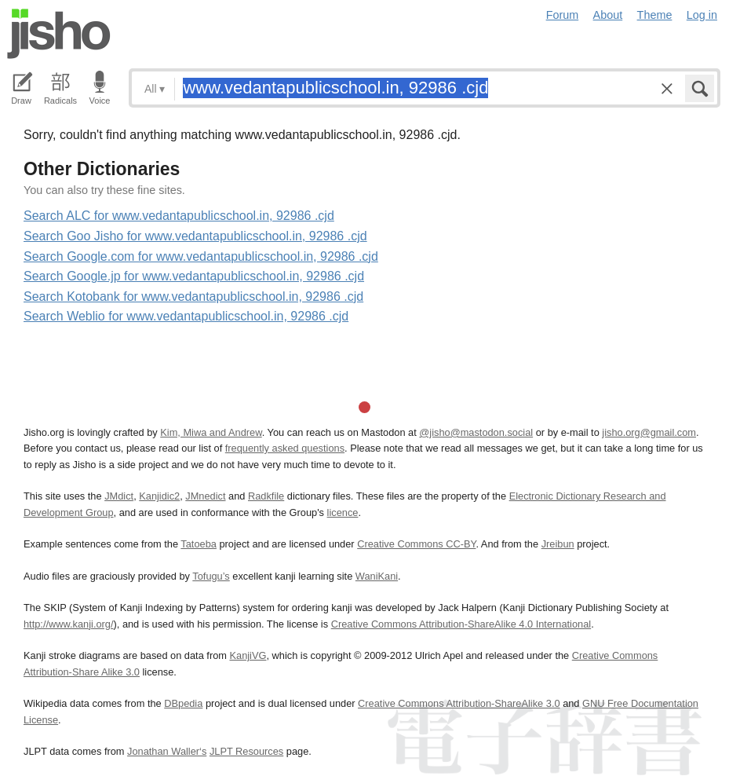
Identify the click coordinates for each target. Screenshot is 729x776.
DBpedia (183, 703)
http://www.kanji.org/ (69, 624)
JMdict (118, 496)
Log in (702, 15)
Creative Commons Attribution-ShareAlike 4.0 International (461, 624)
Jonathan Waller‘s (166, 751)
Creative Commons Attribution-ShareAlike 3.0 (459, 703)
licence (343, 512)
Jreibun (557, 544)
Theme (655, 15)
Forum (562, 15)
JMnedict (205, 496)
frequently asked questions (284, 448)
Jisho (59, 34)
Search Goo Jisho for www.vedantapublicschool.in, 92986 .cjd (195, 236)
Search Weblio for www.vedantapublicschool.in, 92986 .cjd (186, 316)
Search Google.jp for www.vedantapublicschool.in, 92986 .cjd (194, 276)
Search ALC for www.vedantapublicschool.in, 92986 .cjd (179, 215)
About (608, 15)
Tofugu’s (210, 576)
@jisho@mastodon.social (476, 432)
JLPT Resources (246, 751)
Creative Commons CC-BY (416, 544)
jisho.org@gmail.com (649, 432)
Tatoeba (198, 544)
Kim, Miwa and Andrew (210, 432)
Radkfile (266, 496)
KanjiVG (247, 655)
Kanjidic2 (159, 496)
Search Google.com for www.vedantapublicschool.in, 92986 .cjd (201, 256)
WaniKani (376, 576)
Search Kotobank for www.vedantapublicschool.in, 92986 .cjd (193, 296)
